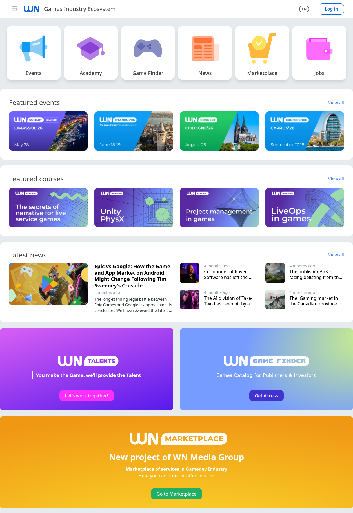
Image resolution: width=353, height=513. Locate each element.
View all (336, 102)
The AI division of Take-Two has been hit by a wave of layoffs (228, 303)
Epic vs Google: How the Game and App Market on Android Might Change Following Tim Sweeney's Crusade (132, 276)
